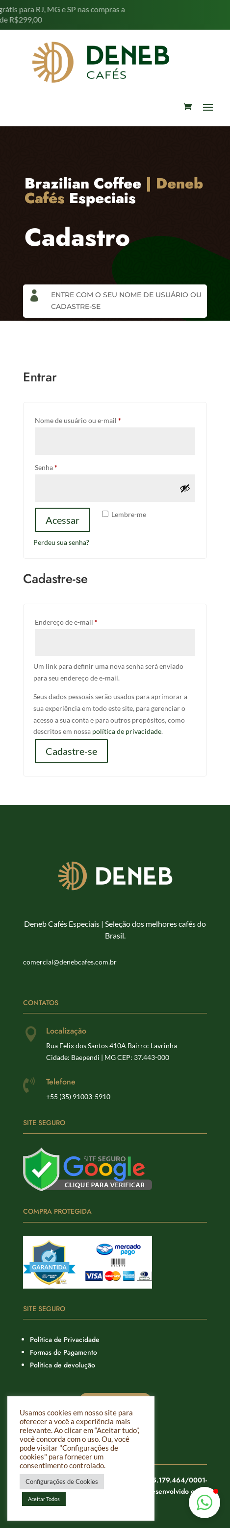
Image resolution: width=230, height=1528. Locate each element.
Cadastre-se (71, 751)
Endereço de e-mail (84, 620)
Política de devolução (62, 1365)
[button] (204, 1502)
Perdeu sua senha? (61, 542)
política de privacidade (126, 731)
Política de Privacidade (65, 1339)
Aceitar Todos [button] (44, 1499)
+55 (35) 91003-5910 (78, 1096)
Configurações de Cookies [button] (62, 1481)
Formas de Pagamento (63, 1352)
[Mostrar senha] (184, 488)
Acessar (62, 520)
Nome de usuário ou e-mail (96, 419)
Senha (64, 466)
